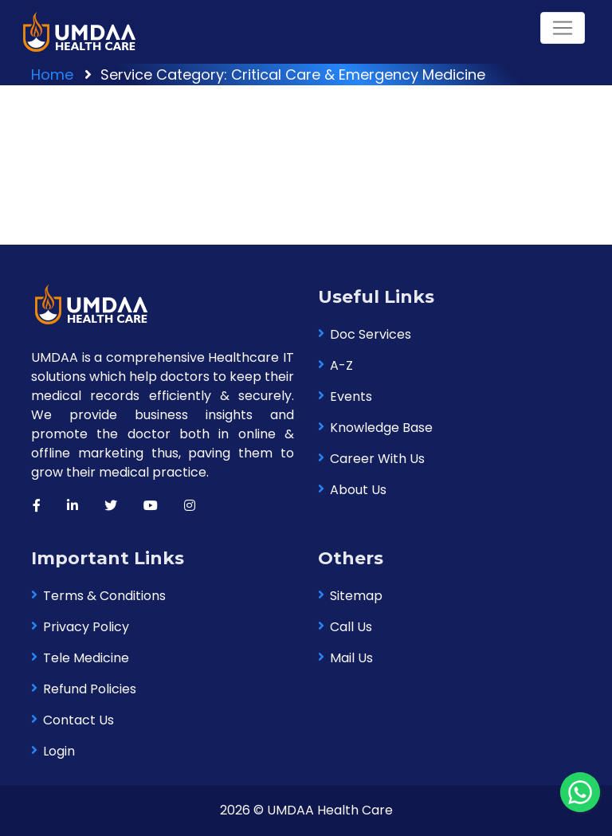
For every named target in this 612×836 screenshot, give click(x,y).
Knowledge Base (381, 427)
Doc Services (370, 334)
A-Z (341, 365)
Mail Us (351, 658)
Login (59, 751)
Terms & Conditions (104, 596)
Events (351, 396)
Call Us (351, 627)
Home (52, 74)
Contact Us (78, 720)
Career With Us (377, 458)
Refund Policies (89, 689)
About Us (358, 490)
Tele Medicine (86, 658)
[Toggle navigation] (562, 28)
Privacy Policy (86, 627)
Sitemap (356, 596)
